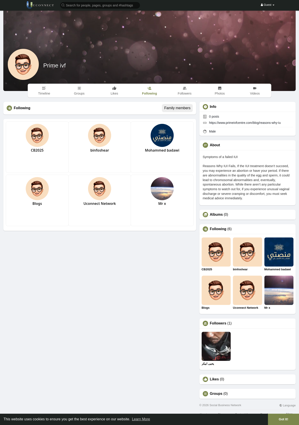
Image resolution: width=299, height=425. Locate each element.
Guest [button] (267, 4)
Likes (214, 379)
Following (218, 229)
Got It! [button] (283, 419)
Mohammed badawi (162, 150)
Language (287, 405)
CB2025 (37, 150)
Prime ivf (54, 65)
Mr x (162, 203)
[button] (100, 5)
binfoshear (99, 150)
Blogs (37, 203)
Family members (177, 108)
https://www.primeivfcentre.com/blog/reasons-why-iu (245, 123)
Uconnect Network (99, 203)
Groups (216, 393)
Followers (218, 323)
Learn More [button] (141, 419)
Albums (216, 214)
